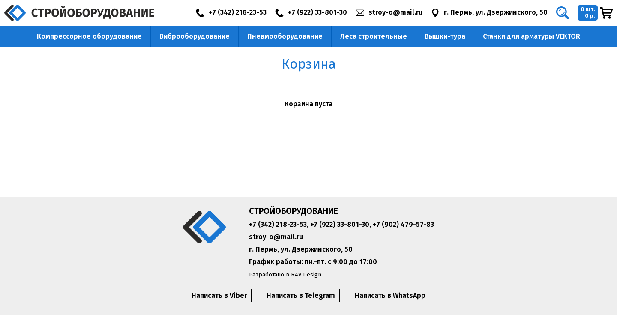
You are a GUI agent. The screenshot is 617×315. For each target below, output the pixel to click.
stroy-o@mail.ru (276, 237)
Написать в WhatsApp (390, 295)
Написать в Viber (219, 295)
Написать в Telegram (301, 295)
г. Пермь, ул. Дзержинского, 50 (301, 249)
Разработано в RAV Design (285, 274)
